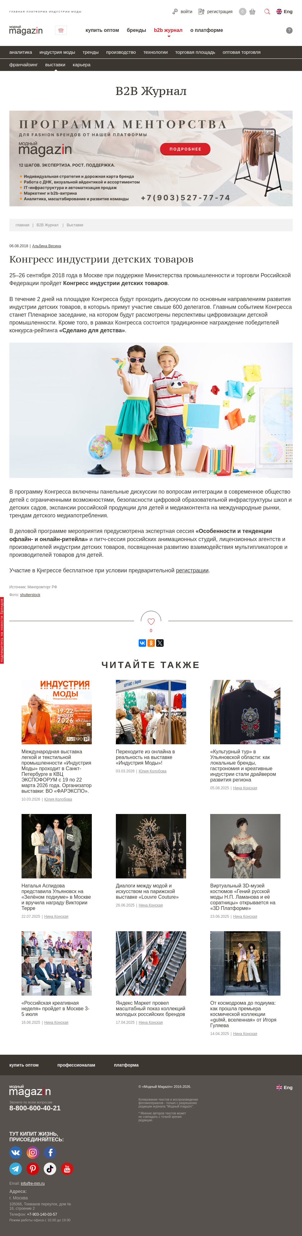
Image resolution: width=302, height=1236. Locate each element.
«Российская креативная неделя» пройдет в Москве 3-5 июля (56, 1008)
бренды (136, 30)
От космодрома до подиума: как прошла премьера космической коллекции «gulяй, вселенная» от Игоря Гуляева (243, 1014)
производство (121, 52)
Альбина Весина (46, 246)
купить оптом (102, 30)
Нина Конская (245, 788)
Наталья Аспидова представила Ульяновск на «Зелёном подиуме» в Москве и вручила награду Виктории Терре (56, 897)
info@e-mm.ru (33, 1183)
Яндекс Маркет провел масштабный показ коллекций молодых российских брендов (150, 1008)
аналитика (20, 52)
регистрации (192, 570)
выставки (55, 64)
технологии (155, 52)
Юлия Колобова (58, 799)
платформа (126, 1065)
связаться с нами (61, 30)
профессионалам (76, 1065)
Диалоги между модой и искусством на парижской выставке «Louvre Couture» (147, 891)
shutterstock (30, 595)
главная (22, 225)
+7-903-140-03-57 (42, 1214)
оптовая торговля (241, 52)
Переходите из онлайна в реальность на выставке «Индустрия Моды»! (145, 757)
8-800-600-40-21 (35, 1108)
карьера (81, 64)
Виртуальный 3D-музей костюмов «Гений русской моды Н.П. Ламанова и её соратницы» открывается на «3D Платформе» (242, 897)
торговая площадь (195, 52)
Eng (288, 11)
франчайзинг (23, 64)
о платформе (206, 30)
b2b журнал (168, 30)
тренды (91, 52)
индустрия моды (57, 52)
